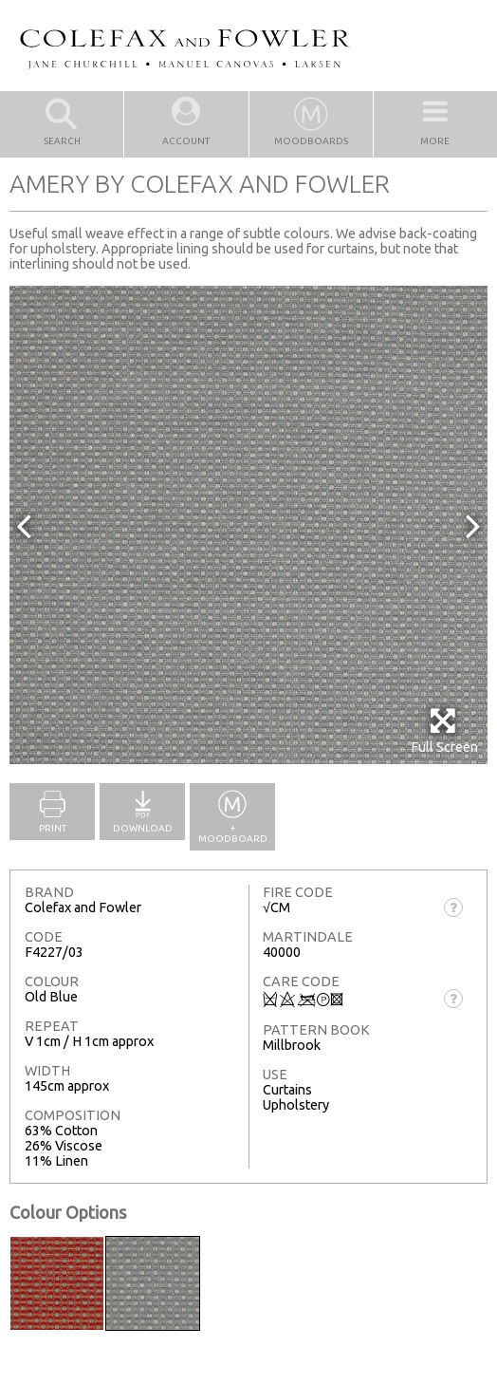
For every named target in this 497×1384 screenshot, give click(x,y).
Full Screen (444, 730)
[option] (248, 525)
